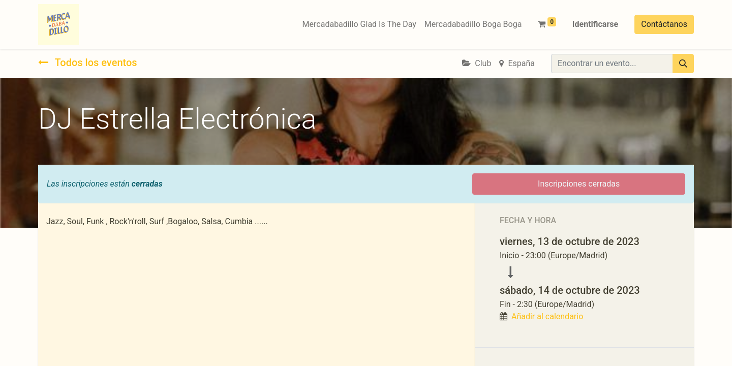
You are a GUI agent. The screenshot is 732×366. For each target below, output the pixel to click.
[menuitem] (359, 24)
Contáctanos (664, 24)
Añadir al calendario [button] (547, 316)
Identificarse (595, 24)
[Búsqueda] (683, 63)
